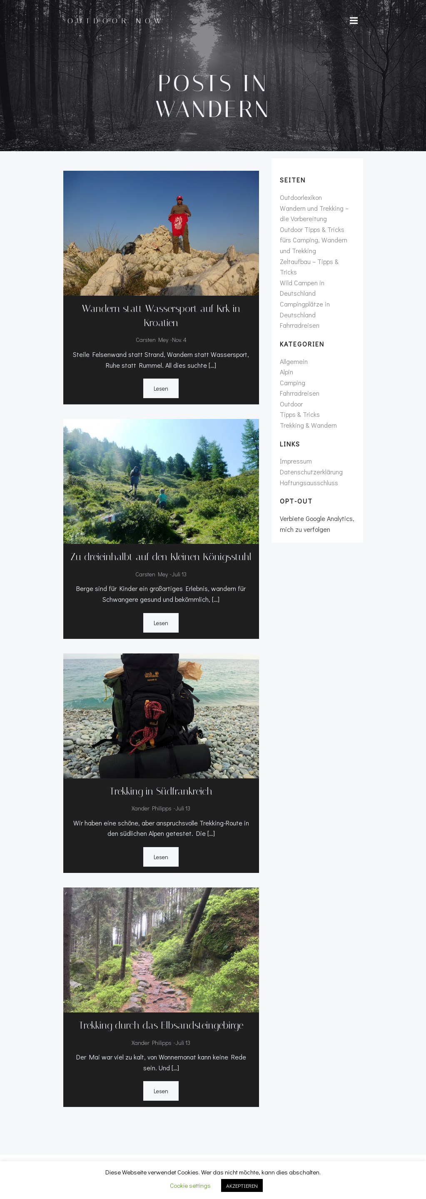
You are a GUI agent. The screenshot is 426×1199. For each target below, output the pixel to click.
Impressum (296, 460)
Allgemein (294, 361)
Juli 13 (179, 574)
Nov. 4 (179, 340)
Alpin (286, 371)
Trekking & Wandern (308, 425)
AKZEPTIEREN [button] (242, 1185)
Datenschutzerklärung (311, 471)
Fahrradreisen (299, 325)
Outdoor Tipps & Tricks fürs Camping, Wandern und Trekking (313, 240)
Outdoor (291, 403)
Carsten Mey (152, 340)
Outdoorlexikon (301, 197)
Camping (292, 382)
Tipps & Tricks (300, 414)
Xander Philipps (152, 808)
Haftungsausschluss (309, 482)
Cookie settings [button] (190, 1185)
